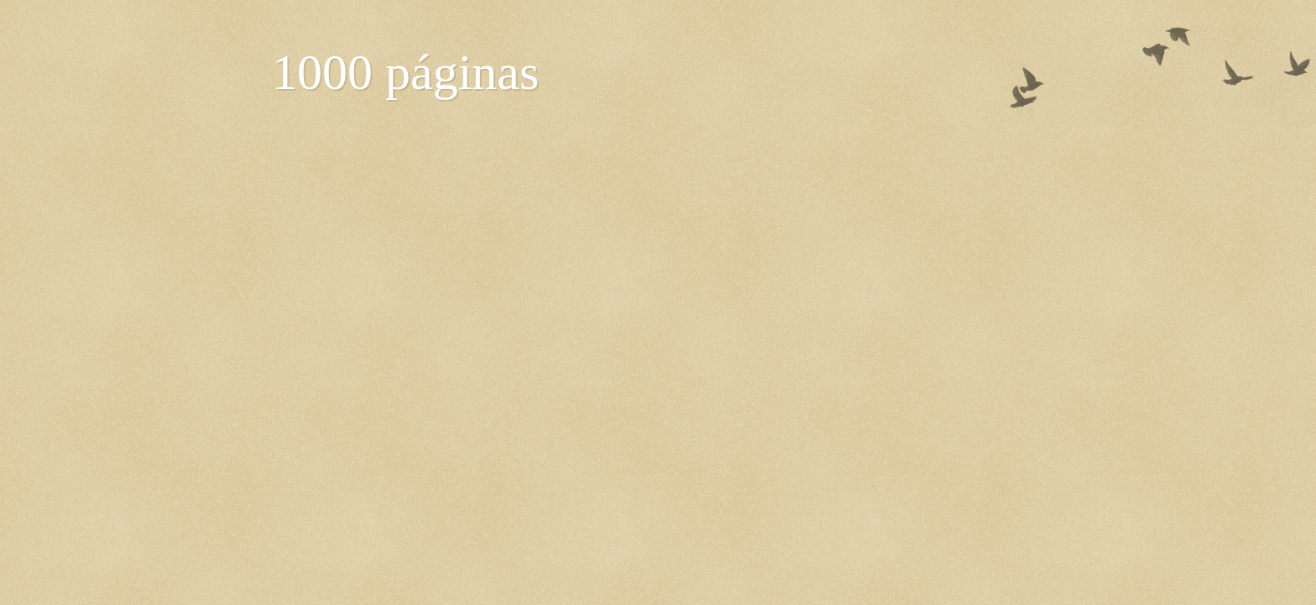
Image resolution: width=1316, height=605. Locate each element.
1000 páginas (405, 72)
